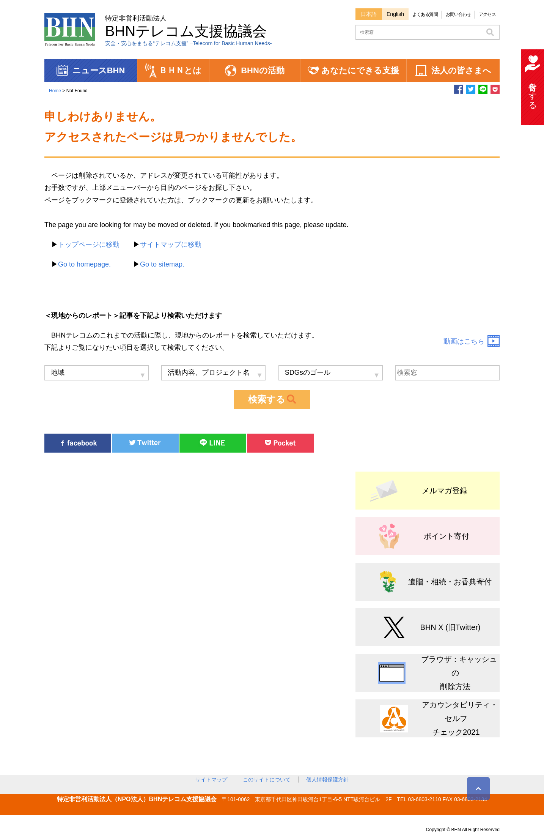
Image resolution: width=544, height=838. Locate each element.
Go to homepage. (84, 264)
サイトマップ (211, 779)
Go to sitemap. (162, 264)
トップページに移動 (88, 244)
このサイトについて (267, 779)
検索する (272, 399)
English (395, 14)
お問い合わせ (458, 14)
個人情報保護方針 (327, 779)
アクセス (487, 14)
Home (55, 90)
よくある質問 (425, 14)
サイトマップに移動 (170, 244)
